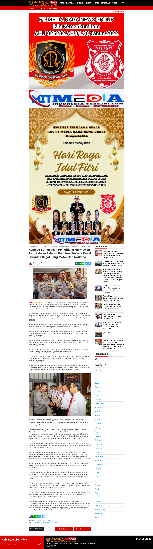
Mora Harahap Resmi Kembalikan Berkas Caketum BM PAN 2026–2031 (112, 316)
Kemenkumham (100, 403)
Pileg (97, 473)
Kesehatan (98, 407)
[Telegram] (86, 263)
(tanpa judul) (107, 333)
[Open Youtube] (146, 539)
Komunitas (98, 412)
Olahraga (98, 440)
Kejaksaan (98, 399)
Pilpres (97, 485)
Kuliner (97, 420)
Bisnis (96, 3)
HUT (96, 395)
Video (114, 3)
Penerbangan (99, 460)
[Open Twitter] (140, 539)
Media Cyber (92, 543)
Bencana (98, 371)
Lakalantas (98, 424)
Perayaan (98, 469)
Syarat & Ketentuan (80, 543)
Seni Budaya (99, 505)
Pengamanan (50, 522)
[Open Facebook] (136, 539)
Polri (55, 522)
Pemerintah (99, 448)
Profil (97, 497)
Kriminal (43, 522)
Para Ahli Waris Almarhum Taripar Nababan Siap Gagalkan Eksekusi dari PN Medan (113, 298)
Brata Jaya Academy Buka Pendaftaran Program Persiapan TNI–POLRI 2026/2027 (112, 325)
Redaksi (55, 543)
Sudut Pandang (100, 509)
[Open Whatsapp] (150, 539)
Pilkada (97, 477)
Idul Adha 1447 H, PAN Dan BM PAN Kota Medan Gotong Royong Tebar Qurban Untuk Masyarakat (113, 289)
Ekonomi (98, 387)
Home (61, 3)
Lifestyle (105, 3)
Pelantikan (98, 444)
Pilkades (98, 481)
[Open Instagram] (143, 539)
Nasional (70, 3)
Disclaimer (63, 543)
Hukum (38, 522)
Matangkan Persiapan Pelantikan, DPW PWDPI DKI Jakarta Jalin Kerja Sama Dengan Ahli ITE (113, 254)
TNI (96, 518)
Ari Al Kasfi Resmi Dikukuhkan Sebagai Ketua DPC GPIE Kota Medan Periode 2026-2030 (113, 264)
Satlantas (98, 501)
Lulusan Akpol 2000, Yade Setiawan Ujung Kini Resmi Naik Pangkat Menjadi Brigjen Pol (113, 307)
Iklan (70, 543)
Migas (97, 432)
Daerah (80, 3)
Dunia (88, 3)
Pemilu (97, 452)
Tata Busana (99, 513)
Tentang (48, 543)
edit (49, 520)
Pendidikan (99, 456)
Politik (97, 489)
